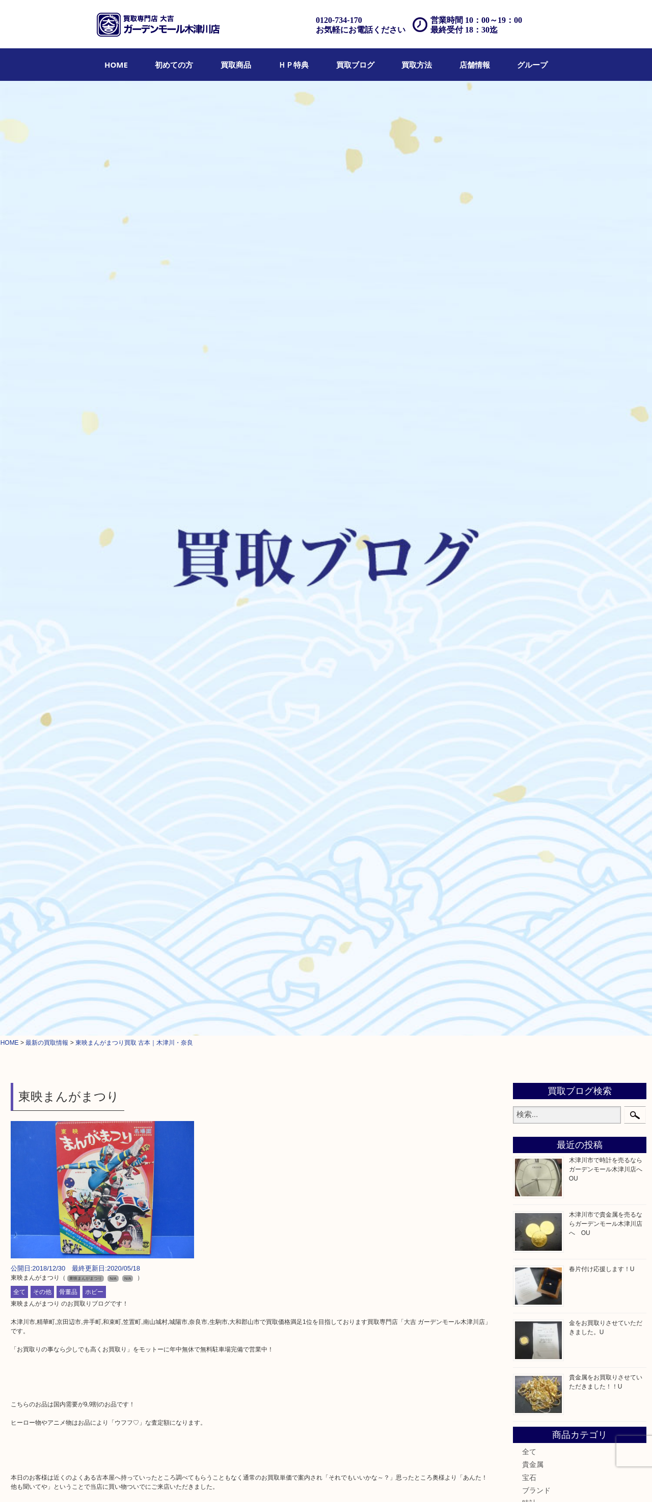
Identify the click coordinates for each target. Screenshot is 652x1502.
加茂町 (533, 988)
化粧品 (533, 752)
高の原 (533, 1040)
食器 (529, 636)
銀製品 (533, 611)
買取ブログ (355, 65)
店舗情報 (474, 65)
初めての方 (174, 65)
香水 (529, 764)
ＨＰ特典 (293, 65)
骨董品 (68, 348)
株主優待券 (540, 688)
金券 (529, 662)
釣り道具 (536, 816)
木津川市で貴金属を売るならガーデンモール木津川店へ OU (605, 280)
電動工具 (536, 841)
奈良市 (533, 1001)
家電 (529, 828)
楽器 (529, 854)
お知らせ (536, 918)
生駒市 (533, 1052)
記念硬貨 (536, 726)
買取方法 (416, 65)
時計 (529, 559)
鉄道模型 (536, 803)
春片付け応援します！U (602, 325)
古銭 (529, 700)
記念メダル (540, 739)
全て (19, 348)
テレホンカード (547, 649)
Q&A (371, 1480)
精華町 (533, 1014)
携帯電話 (536, 880)
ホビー (94, 348)
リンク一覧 (513, 1480)
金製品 (533, 598)
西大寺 (533, 1027)
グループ (532, 65)
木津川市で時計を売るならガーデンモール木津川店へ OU (608, 226)
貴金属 (533, 521)
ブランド (536, 547)
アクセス (345, 1480)
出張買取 (249, 1480)
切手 (529, 893)
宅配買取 (281, 1480)
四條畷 (533, 1078)
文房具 (533, 790)
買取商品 (236, 65)
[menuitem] (116, 64)
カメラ (533, 572)
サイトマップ (472, 1480)
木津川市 (536, 963)
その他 (42, 348)
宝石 (529, 534)
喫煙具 (533, 777)
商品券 (533, 675)
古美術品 (536, 624)
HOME (116, 65)
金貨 (529, 713)
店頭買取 (218, 1480)
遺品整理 (313, 1480)
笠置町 (533, 1065)
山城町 (533, 975)
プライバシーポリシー (415, 1480)
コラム (533, 931)
